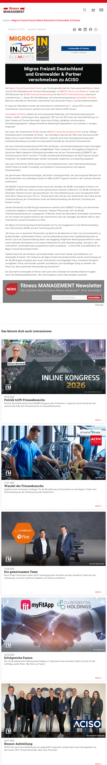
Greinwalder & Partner (86, 97)
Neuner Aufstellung (18, 744)
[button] (74, 29)
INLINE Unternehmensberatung (38, 94)
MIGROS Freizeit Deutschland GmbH (64, 132)
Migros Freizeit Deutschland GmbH (25, 88)
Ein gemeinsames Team (21, 572)
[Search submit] (85, 10)
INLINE (36, 132)
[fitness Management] (14, 10)
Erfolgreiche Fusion (18, 658)
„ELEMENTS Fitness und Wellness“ (73, 91)
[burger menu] (101, 9)
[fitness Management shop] (93, 10)
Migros (90, 88)
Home (6, 20)
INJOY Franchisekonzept (73, 94)
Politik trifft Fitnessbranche (24, 400)
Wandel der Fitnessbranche (24, 486)
